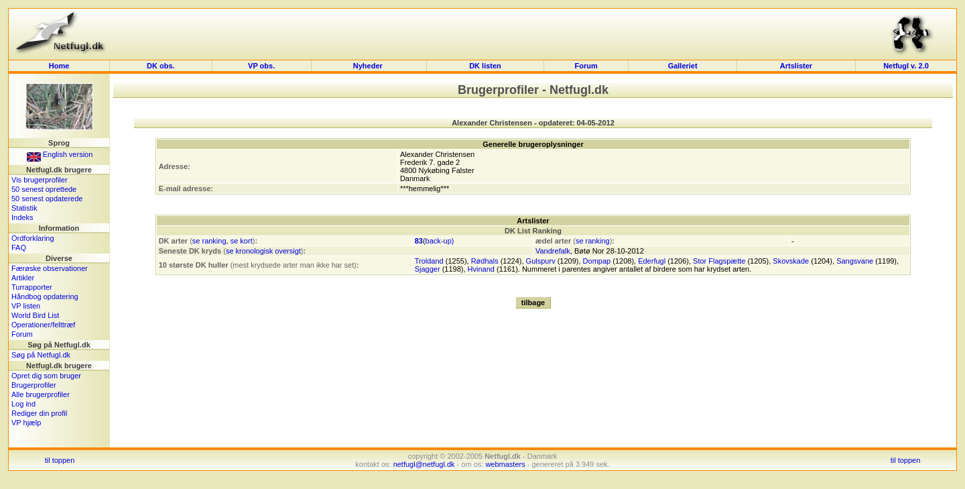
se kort (242, 241)
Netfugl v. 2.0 (906, 66)
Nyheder (369, 66)
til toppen (60, 460)
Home (59, 66)
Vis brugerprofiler (39, 180)
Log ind (23, 404)
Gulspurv (541, 261)
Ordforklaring (32, 238)
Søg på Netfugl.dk (40, 355)
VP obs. (261, 66)
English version (60, 154)
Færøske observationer (49, 268)
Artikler (22, 278)
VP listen (25, 306)
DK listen (485, 66)
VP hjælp (26, 423)
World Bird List (35, 315)
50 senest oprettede (43, 189)
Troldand (429, 261)
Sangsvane (854, 261)
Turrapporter (31, 287)
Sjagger (427, 269)
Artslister (796, 66)
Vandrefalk (552, 251)
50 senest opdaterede (46, 199)
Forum (585, 66)
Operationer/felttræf (43, 325)
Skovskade (791, 261)
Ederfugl (651, 261)
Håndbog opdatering (44, 296)
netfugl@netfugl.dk (424, 464)
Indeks (22, 217)
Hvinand (481, 269)
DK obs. (161, 66)
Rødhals (485, 261)
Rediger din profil (39, 413)
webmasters (505, 464)
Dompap (597, 261)
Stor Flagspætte (719, 261)
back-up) (440, 241)
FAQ (18, 247)
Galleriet (683, 66)
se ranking (209, 241)
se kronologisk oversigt (263, 251)
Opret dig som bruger (46, 376)
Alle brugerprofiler (40, 394)
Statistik (24, 208)
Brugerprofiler (33, 385)
